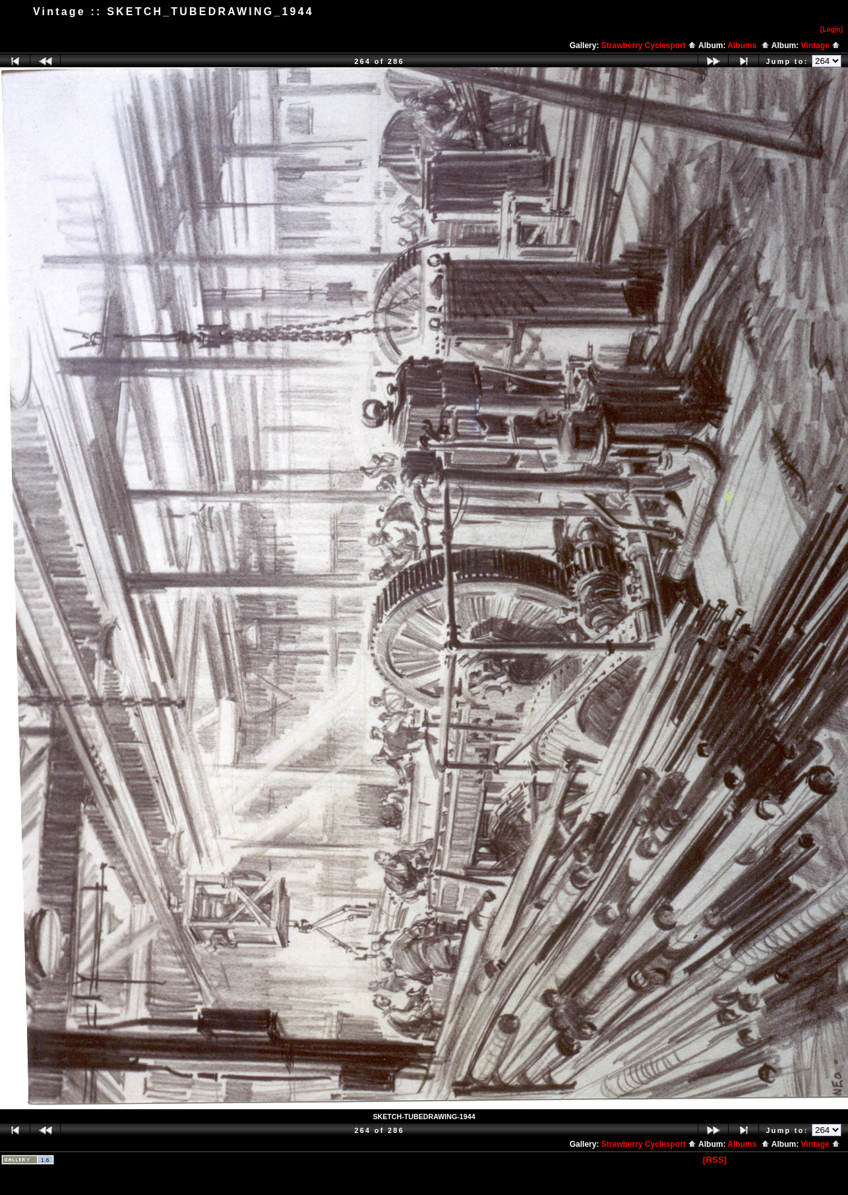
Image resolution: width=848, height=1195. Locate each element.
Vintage (820, 45)
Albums (748, 45)
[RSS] (715, 1160)
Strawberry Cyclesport (648, 45)
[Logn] (831, 29)
